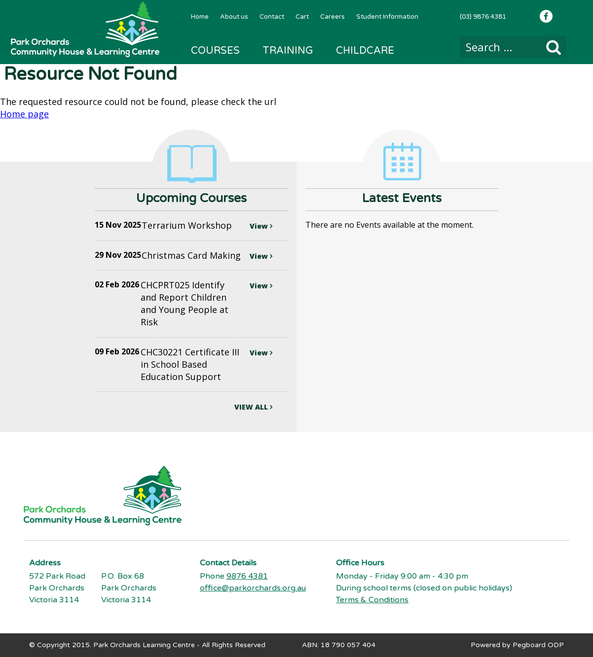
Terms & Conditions (372, 600)
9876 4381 (247, 576)
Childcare (365, 51)
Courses (215, 51)
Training (287, 51)
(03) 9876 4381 (483, 17)
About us (234, 17)
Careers (332, 17)
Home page (24, 114)
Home (200, 17)
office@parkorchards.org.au (253, 588)
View (261, 226)
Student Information (387, 17)
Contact (271, 17)
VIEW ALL (253, 407)
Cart (302, 17)
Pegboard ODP (538, 645)
